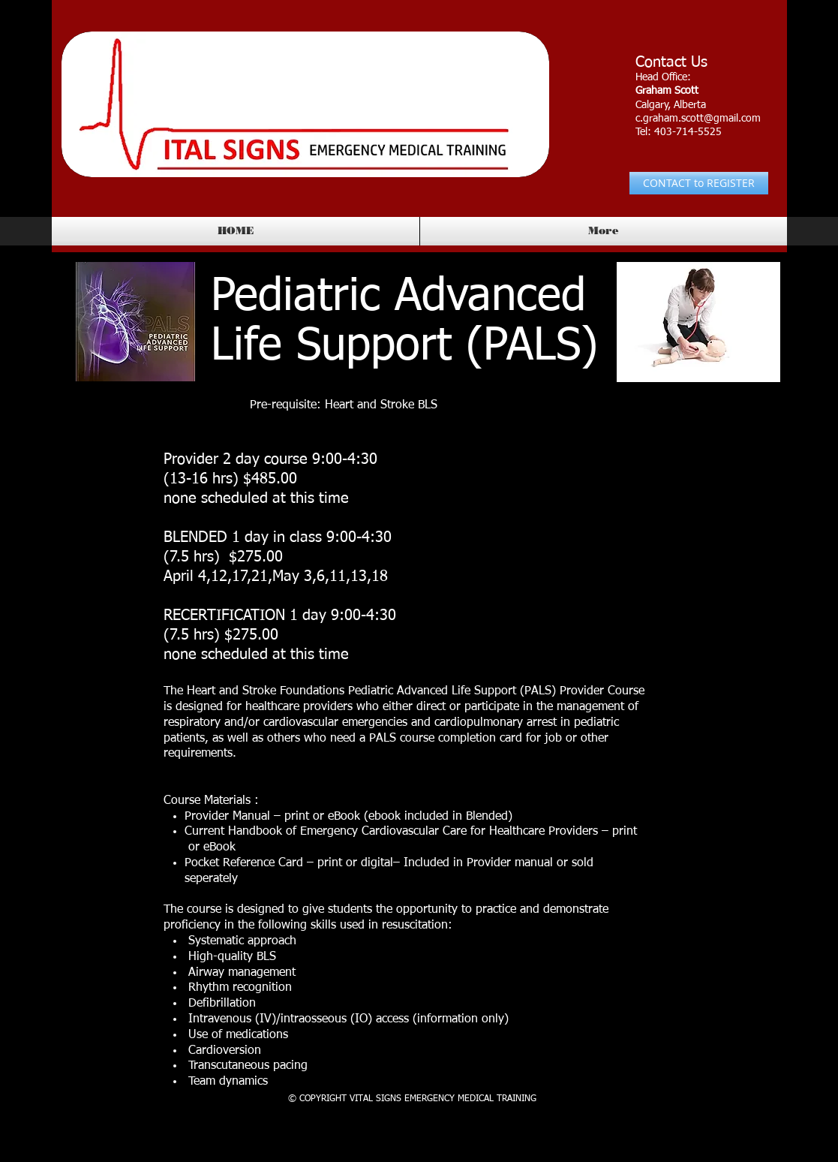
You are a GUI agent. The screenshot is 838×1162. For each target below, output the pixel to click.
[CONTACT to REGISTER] (698, 183)
